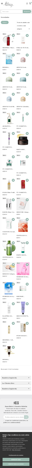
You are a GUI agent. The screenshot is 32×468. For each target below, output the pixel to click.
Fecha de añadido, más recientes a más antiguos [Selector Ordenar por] (23, 26)
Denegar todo (16, 459)
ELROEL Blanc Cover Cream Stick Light (9, 212)
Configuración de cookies (16, 455)
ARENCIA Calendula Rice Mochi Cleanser (22, 106)
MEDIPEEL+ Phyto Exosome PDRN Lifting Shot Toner (8, 47)
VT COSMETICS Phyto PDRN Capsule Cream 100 (8, 169)
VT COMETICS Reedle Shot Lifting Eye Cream (8, 147)
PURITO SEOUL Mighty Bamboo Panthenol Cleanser (22, 255)
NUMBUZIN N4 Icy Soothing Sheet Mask (8, 296)
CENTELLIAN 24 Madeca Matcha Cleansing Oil (7, 257)
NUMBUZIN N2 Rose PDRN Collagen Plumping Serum (22, 277)
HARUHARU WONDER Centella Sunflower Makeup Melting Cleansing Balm (22, 296)
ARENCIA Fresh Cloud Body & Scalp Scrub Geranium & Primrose (8, 87)
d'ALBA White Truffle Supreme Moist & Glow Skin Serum (8, 192)
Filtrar (5, 22)
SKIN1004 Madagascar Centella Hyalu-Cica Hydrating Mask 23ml (9, 67)
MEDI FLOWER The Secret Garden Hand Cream (22, 316)
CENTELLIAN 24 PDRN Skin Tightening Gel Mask (22, 235)
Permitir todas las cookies (16, 464)
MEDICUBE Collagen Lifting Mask (22, 212)
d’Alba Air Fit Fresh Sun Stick (22, 47)
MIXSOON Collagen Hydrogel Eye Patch (8, 274)
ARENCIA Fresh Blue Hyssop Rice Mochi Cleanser (8, 106)
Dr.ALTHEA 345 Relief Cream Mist (7, 316)
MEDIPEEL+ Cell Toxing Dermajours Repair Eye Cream (8, 340)
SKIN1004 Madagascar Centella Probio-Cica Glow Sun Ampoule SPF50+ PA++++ (9, 359)
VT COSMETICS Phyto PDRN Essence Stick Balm (22, 173)
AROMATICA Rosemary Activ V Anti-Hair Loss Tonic (8, 126)
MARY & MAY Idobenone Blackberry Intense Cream (22, 149)
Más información (16, 450)
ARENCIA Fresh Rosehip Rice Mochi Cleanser (22, 67)
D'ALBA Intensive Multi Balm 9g (21, 335)
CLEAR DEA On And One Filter (8, 231)
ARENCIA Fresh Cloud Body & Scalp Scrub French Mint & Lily (22, 87)
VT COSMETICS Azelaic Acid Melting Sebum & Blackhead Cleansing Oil (22, 192)
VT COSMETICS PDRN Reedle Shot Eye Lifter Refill (22, 126)
